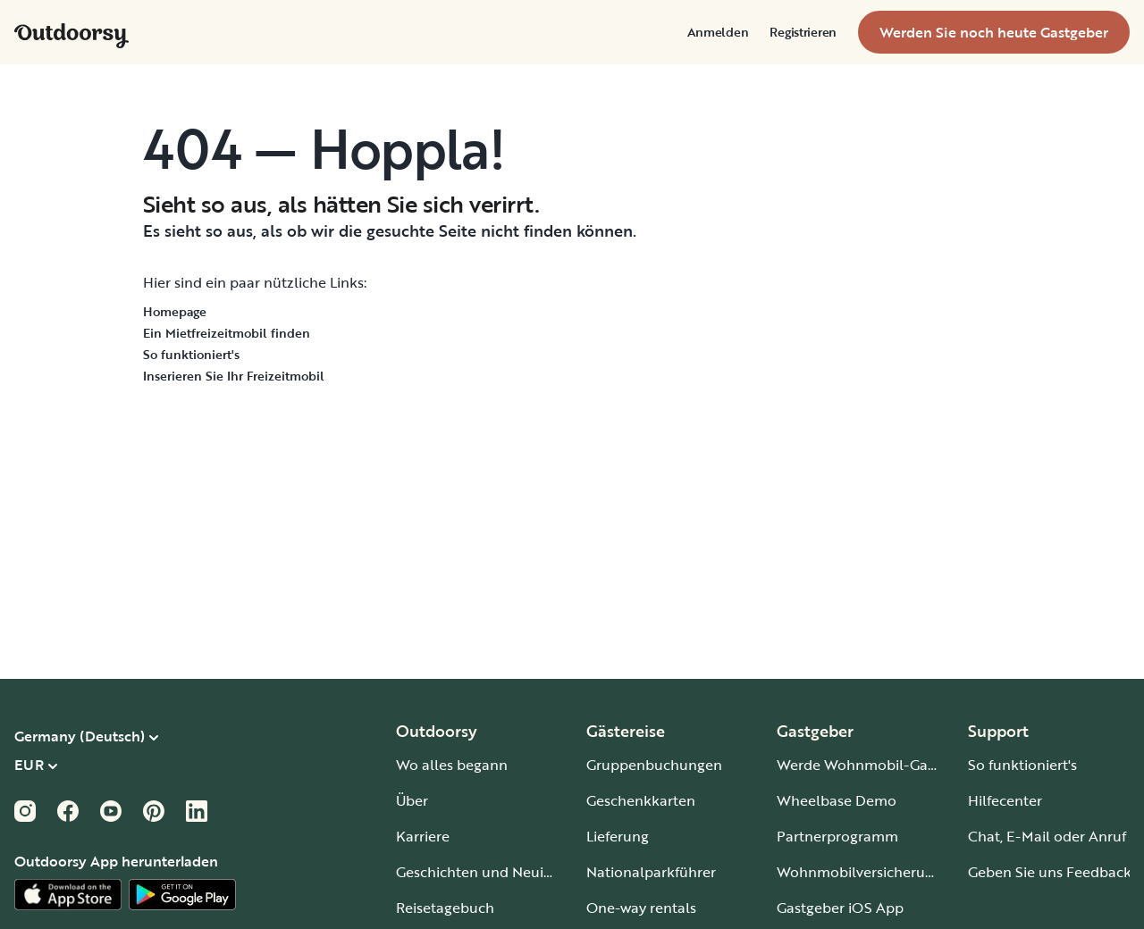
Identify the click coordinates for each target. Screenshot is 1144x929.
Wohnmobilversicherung (859, 872)
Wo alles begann (452, 764)
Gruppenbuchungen (654, 764)
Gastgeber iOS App (840, 907)
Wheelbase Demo (836, 800)
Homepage (174, 311)
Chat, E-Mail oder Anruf (1047, 836)
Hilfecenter (1005, 800)
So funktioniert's (191, 354)
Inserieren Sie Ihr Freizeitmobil (233, 375)
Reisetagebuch (445, 907)
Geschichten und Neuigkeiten (494, 872)
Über (412, 800)
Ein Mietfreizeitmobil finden (226, 332)
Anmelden (718, 32)
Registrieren (803, 32)
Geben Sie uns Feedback (1049, 872)
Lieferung (617, 836)
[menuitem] (718, 32)
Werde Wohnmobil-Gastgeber (877, 764)
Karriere (423, 836)
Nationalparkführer (651, 872)
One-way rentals (641, 907)
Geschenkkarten (640, 800)
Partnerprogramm (837, 836)
